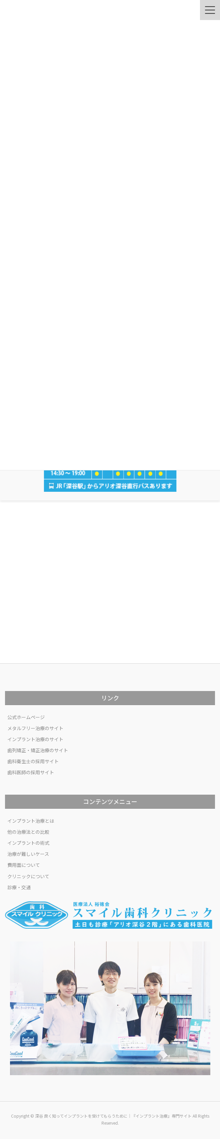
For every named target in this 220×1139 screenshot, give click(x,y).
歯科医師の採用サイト (30, 772)
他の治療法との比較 (28, 831)
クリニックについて (28, 876)
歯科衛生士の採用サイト (33, 761)
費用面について (23, 865)
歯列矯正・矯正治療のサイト (37, 750)
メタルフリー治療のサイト (35, 728)
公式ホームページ (26, 717)
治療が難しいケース (28, 853)
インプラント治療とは (30, 820)
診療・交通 (19, 887)
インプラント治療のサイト (35, 739)
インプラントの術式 (28, 842)
